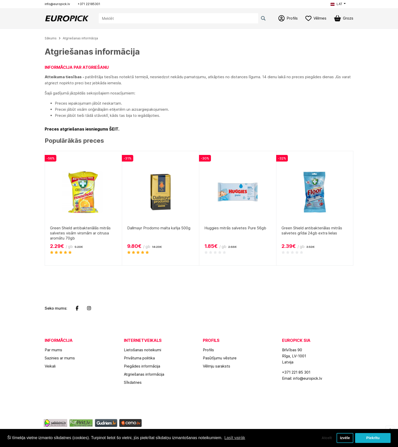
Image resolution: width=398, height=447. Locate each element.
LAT (336, 4)
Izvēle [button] (345, 438)
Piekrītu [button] (373, 438)
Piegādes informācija (142, 366)
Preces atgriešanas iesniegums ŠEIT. (82, 129)
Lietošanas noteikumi (142, 349)
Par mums (53, 349)
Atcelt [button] (327, 438)
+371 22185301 (89, 4)
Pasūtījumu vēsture (220, 358)
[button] (338, 4)
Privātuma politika (139, 358)
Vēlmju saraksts (216, 366)
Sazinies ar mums (60, 358)
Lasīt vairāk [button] (234, 438)
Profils (208, 349)
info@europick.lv (57, 4)
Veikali (50, 366)
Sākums (51, 38)
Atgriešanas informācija (80, 38)
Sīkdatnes (133, 382)
